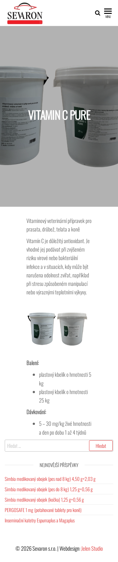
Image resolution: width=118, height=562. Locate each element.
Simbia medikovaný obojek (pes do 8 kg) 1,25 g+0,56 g (49, 489)
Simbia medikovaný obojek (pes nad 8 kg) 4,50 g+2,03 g (50, 478)
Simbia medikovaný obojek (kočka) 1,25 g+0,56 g (44, 499)
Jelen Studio (92, 548)
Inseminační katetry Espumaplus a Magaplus (40, 520)
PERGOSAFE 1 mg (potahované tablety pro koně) (43, 509)
